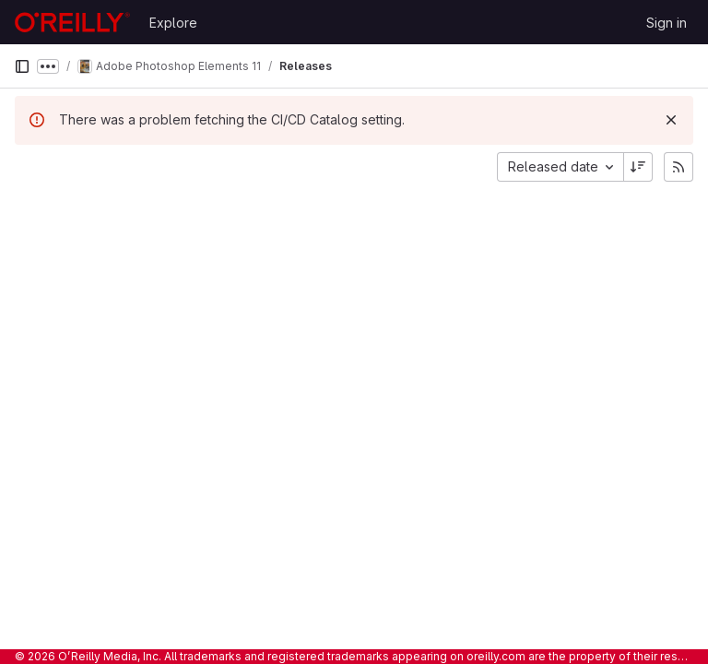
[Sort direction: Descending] (638, 167)
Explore (173, 22)
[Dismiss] (671, 120)
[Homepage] (72, 22)
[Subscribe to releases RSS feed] (678, 167)
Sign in (666, 22)
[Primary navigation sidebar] (22, 66)
